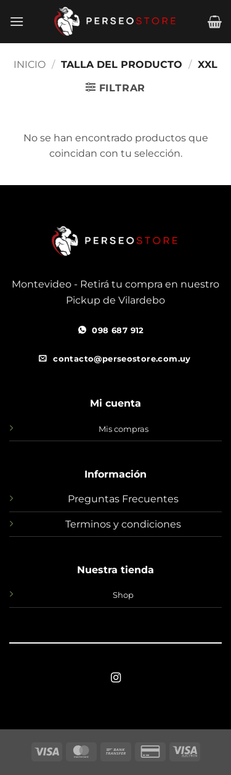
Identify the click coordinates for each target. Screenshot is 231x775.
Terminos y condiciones (123, 524)
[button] (16, 21)
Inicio (30, 64)
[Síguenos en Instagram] (115, 678)
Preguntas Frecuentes (123, 499)
